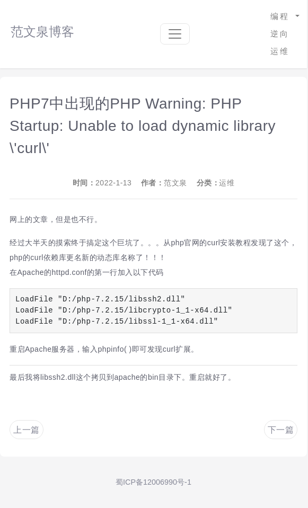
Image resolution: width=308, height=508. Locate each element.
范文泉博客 (42, 31)
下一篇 (281, 429)
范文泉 (175, 183)
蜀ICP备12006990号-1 (153, 482)
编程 (281, 16)
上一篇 (26, 429)
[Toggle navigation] (175, 33)
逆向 (279, 33)
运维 (279, 51)
